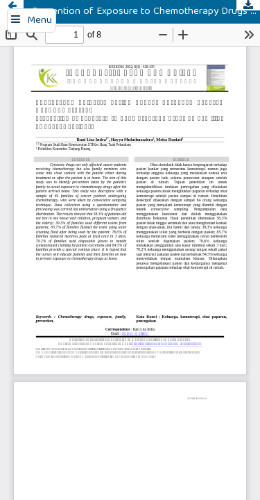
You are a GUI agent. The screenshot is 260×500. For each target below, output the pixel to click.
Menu (39, 21)
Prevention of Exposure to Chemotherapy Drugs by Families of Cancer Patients (146, 12)
